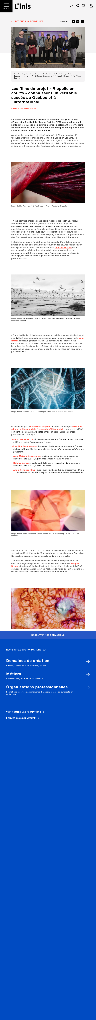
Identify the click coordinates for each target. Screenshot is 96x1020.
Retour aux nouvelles (29, 21)
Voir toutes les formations (23, 165)
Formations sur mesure (21, 171)
